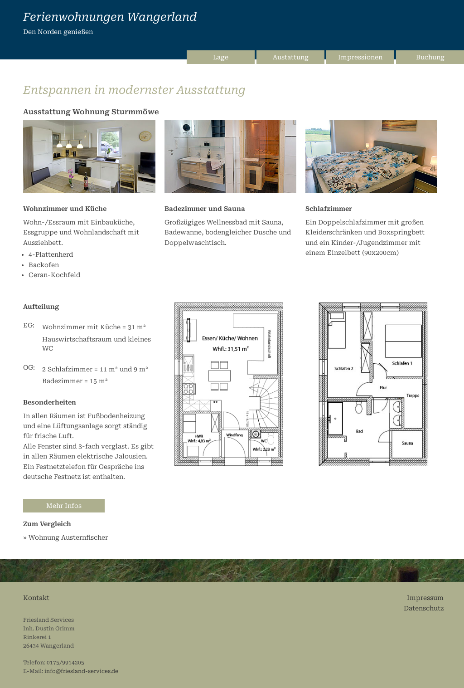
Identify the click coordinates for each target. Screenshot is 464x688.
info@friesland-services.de (81, 671)
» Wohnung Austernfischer (65, 537)
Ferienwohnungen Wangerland (110, 17)
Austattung (291, 57)
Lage (220, 57)
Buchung (430, 57)
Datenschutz (424, 608)
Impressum (425, 597)
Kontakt (36, 597)
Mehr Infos (64, 505)
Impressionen (360, 57)
